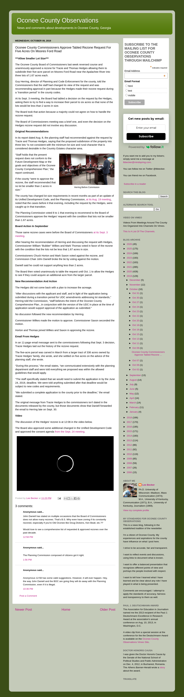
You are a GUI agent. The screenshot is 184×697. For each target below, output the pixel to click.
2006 (130, 472)
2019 (130, 276)
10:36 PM (28, 589)
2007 (130, 467)
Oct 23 (136, 311)
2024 (130, 253)
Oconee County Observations (57, 20)
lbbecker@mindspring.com (137, 162)
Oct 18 (136, 325)
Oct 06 (136, 365)
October (134, 289)
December (135, 280)
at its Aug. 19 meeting (98, 199)
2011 (130, 449)
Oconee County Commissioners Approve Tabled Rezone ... (148, 353)
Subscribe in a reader (135, 184)
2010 (130, 454)
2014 (130, 435)
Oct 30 (136, 297)
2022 (130, 262)
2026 (130, 244)
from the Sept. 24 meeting (69, 431)
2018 (130, 417)
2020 (130, 271)
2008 (130, 463)
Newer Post (23, 609)
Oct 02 (136, 369)
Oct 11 (136, 343)
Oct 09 (136, 348)
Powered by (146, 147)
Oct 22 (136, 316)
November (135, 284)
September (136, 375)
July (132, 384)
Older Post (107, 609)
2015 (130, 431)
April (132, 398)
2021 (130, 267)
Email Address (145, 71)
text (130, 90)
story (162, 667)
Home (66, 609)
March (133, 402)
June (132, 389)
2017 (130, 422)
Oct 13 (136, 338)
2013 (130, 440)
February (135, 407)
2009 (130, 458)
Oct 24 (136, 307)
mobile (131, 95)
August (133, 380)
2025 (130, 248)
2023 (130, 257)
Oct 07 (136, 360)
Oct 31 (136, 293)
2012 (130, 445)
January (134, 411)
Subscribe (146, 136)
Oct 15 (136, 334)
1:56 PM (27, 559)
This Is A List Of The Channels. (139, 231)
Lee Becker (148, 485)
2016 (130, 426)
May (132, 393)
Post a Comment (28, 596)
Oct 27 (136, 302)
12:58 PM (28, 537)
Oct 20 (136, 320)
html (130, 86)
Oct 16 (136, 329)
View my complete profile (136, 510)
